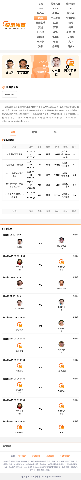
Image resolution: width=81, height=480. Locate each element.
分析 (13, 132)
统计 (56, 132)
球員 (34, 132)
